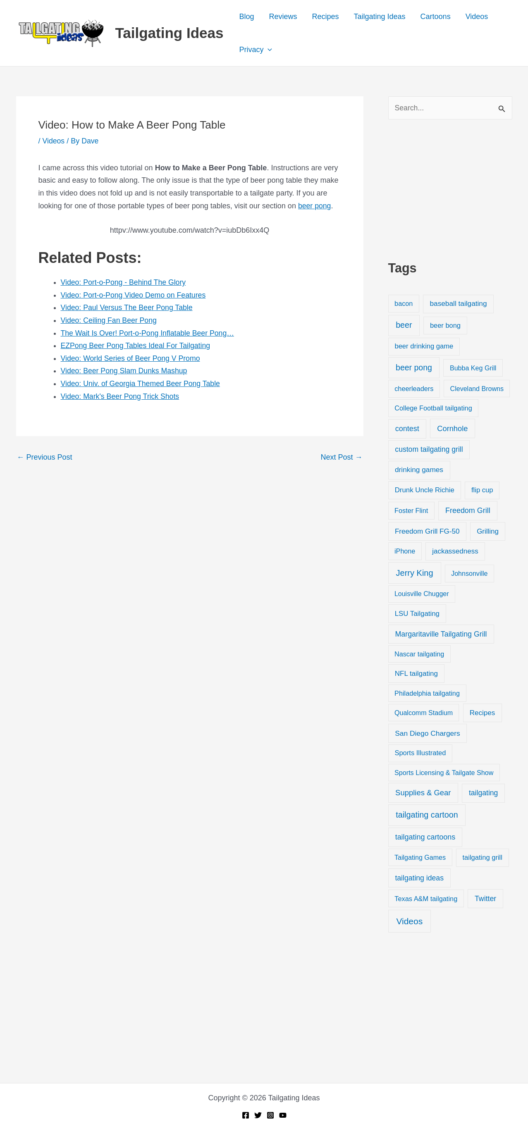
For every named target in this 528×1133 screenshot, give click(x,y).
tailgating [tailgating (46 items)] (483, 793)
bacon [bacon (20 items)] (403, 304)
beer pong (315, 205)
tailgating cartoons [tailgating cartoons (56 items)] (425, 837)
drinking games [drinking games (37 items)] (419, 470)
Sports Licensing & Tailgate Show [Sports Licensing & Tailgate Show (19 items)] (443, 772)
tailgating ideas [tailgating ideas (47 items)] (419, 878)
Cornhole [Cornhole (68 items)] (452, 428)
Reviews (283, 16)
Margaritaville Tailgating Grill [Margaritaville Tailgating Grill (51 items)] (441, 634)
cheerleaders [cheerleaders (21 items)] (413, 389)
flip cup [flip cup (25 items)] (482, 490)
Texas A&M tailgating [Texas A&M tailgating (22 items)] (425, 898)
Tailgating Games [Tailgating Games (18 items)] (420, 857)
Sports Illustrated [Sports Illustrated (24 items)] (420, 753)
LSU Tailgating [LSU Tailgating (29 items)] (417, 614)
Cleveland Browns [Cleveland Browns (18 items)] (477, 389)
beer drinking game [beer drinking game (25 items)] (423, 347)
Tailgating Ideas (169, 33)
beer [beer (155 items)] (404, 325)
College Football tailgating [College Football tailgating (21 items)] (433, 408)
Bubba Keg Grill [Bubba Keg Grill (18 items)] (473, 368)
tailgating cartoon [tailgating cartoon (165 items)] (427, 815)
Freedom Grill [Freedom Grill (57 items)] (467, 511)
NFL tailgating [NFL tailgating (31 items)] (416, 674)
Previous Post (44, 457)
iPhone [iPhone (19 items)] (404, 551)
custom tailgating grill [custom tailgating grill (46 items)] (429, 450)
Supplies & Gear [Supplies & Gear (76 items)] (423, 793)
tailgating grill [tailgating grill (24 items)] (482, 857)
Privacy (255, 49)
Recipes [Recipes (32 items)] (482, 713)
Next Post (341, 457)
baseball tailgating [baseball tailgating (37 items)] (458, 304)
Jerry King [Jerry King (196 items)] (414, 573)
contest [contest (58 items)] (407, 429)
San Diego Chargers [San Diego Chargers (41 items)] (427, 733)
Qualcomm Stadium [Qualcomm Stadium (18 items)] (423, 713)
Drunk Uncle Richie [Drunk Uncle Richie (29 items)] (424, 490)
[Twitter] (258, 1115)
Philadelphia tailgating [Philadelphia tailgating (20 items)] (427, 693)
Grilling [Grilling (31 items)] (488, 531)
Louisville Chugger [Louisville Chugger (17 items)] (421, 594)
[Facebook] (245, 1115)
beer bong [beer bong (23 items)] (445, 325)
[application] (267, 49)
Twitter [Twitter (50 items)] (485, 898)
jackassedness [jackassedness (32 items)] (455, 552)
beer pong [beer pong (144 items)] (414, 367)
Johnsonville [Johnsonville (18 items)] (469, 573)
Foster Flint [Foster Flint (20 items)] (411, 511)
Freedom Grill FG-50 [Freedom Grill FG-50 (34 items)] (427, 531)
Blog (246, 16)
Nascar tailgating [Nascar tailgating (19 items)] (419, 654)
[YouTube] (283, 1115)
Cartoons (435, 16)
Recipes (325, 16)
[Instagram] (270, 1115)
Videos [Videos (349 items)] (409, 921)
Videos (477, 16)
